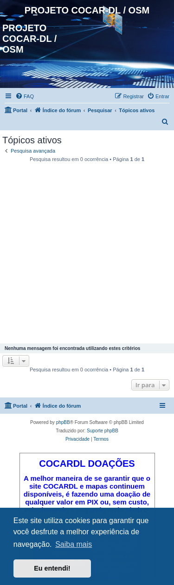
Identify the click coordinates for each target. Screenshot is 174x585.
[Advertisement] (87, 254)
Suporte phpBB (102, 430)
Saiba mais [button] (73, 544)
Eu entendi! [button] (52, 568)
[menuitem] (24, 96)
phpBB (63, 422)
